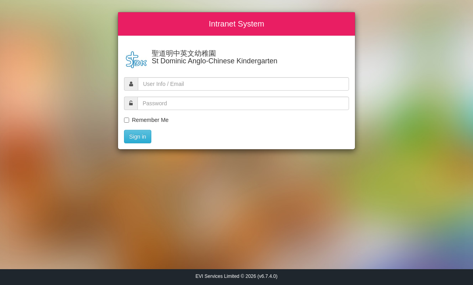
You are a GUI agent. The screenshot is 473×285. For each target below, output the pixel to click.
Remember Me (146, 120)
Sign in (137, 136)
